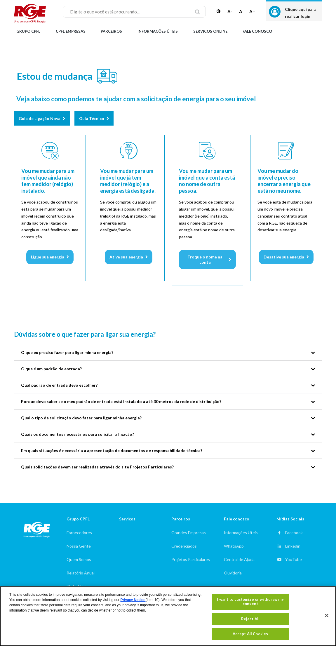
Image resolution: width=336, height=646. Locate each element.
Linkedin (292, 545)
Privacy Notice (132, 600)
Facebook (294, 532)
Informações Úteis (157, 31)
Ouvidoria (233, 572)
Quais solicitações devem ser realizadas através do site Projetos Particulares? (97, 466)
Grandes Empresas (188, 532)
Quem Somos (79, 559)
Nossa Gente (79, 545)
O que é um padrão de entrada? (51, 368)
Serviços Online (210, 31)
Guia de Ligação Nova (39, 118)
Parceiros (111, 31)
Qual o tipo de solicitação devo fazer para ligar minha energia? (81, 417)
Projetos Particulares (190, 559)
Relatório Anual (81, 572)
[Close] (326, 615)
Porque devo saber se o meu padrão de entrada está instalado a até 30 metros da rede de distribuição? (121, 401)
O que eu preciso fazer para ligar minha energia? (67, 352)
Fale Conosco (257, 31)
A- (229, 11)
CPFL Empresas (71, 31)
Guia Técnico (91, 118)
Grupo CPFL (28, 31)
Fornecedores (79, 532)
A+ (252, 11)
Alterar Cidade (304, 31)
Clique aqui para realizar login (300, 13)
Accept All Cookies (250, 633)
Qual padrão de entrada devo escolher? (59, 385)
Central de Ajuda (239, 559)
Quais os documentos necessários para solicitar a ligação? (77, 434)
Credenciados (184, 545)
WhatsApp (234, 545)
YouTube (293, 559)
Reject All (250, 619)
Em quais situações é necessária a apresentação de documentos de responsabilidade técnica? (111, 450)
